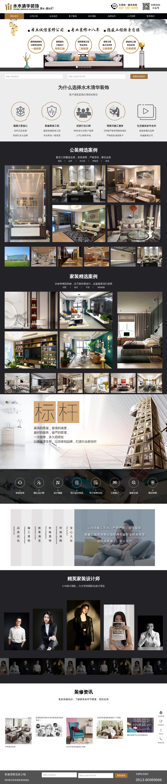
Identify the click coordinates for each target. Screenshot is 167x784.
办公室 (82, 161)
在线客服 (161, 713)
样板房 (95, 161)
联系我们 (151, 16)
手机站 (161, 731)
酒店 (60, 161)
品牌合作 (112, 16)
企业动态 (53, 16)
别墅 (64, 287)
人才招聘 (131, 16)
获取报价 (121, 775)
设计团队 (92, 16)
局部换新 (101, 287)
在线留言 (161, 722)
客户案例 (73, 16)
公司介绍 (34, 16)
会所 (70, 161)
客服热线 (161, 740)
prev (7, 45)
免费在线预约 (139, 76)
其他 (107, 161)
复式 (76, 287)
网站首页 (14, 16)
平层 (88, 287)
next (159, 45)
